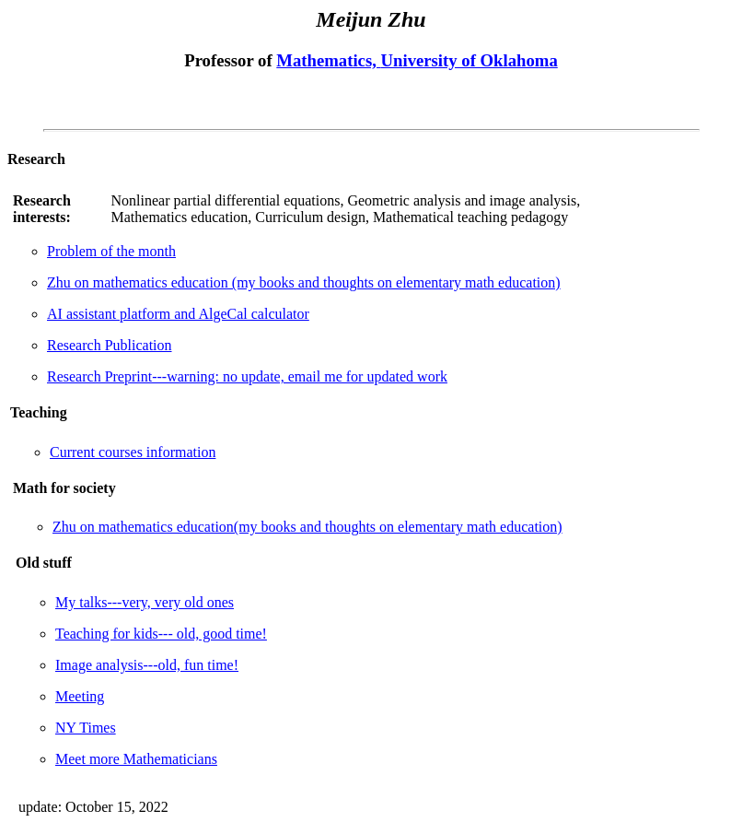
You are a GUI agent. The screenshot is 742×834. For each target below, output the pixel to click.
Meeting (79, 696)
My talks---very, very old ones (144, 602)
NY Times (85, 727)
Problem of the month (111, 251)
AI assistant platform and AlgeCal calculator (178, 314)
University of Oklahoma (469, 60)
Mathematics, (328, 60)
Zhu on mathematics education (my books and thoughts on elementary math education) (304, 282)
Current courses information (132, 452)
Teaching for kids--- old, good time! (161, 633)
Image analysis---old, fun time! (146, 665)
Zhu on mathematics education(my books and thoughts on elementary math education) (307, 526)
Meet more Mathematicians (136, 759)
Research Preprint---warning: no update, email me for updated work (247, 376)
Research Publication (109, 345)
